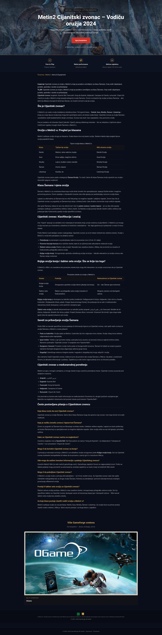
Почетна (41, 75)
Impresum (89, 631)
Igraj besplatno (81, 40)
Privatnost (96, 631)
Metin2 (47, 75)
